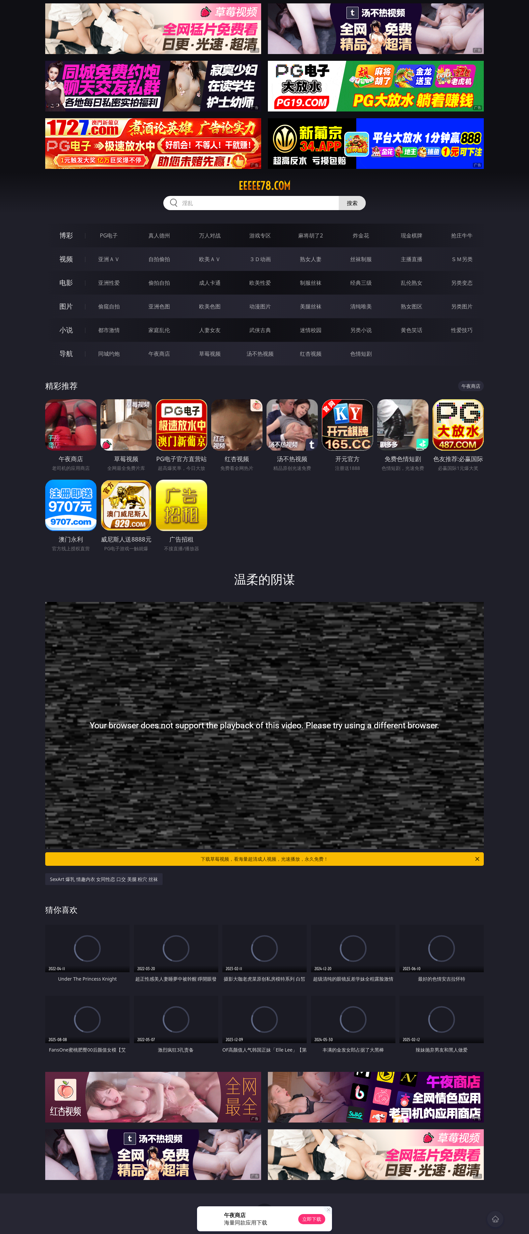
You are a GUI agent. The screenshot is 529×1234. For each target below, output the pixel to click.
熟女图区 (411, 306)
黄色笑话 (411, 330)
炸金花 (361, 235)
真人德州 (159, 235)
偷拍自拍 (159, 282)
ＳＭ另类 (462, 259)
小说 (66, 329)
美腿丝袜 (311, 306)
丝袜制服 (361, 259)
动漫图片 (260, 306)
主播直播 (411, 259)
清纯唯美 (361, 306)
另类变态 (462, 282)
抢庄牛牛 (462, 235)
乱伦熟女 (411, 282)
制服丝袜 (311, 282)
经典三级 (361, 282)
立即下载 (311, 1219)
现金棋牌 (411, 235)
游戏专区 (260, 235)
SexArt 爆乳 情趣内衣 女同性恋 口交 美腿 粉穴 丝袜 (104, 879)
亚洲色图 (159, 306)
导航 (66, 353)
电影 (66, 282)
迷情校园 (311, 330)
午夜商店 (159, 353)
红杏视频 (311, 353)
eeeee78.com (264, 186)
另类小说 (361, 330)
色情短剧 (361, 353)
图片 (66, 306)
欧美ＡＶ (210, 259)
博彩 (66, 235)
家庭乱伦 (159, 330)
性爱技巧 (462, 330)
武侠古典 (260, 330)
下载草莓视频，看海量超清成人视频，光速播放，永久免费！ (340, 859)
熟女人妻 (311, 259)
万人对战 (210, 235)
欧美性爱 (260, 282)
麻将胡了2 (310, 235)
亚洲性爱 (109, 282)
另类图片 (462, 306)
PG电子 (109, 235)
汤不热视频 (260, 353)
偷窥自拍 (109, 306)
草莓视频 (210, 353)
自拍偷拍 (159, 259)
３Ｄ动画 (260, 259)
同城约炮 (109, 353)
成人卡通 (210, 282)
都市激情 (109, 330)
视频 (66, 258)
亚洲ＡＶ (109, 259)
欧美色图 (210, 306)
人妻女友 (210, 330)
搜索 (352, 203)
